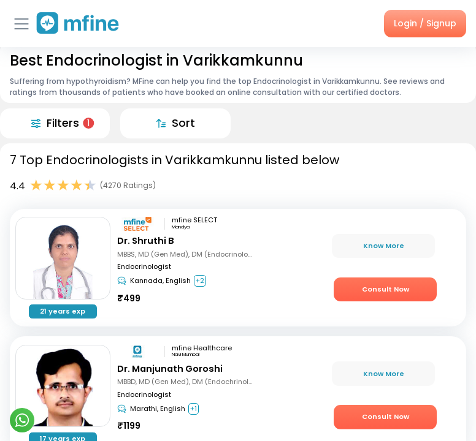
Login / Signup (425, 23)
